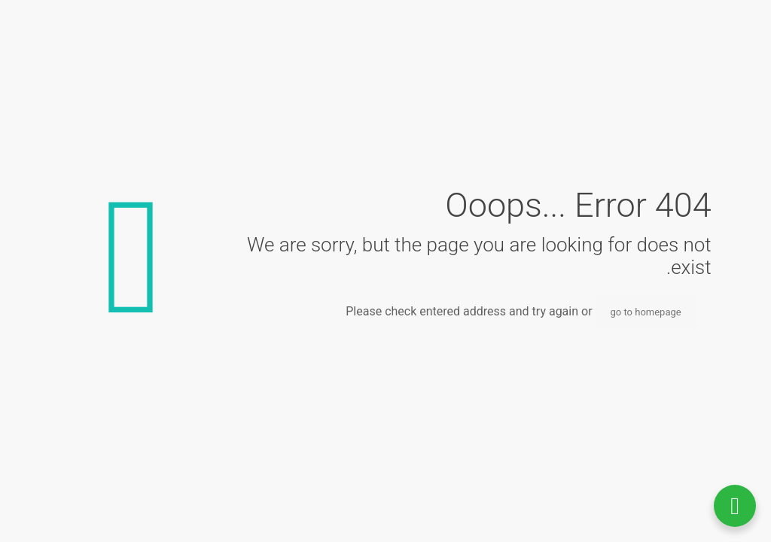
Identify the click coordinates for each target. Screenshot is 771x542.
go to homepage (646, 312)
